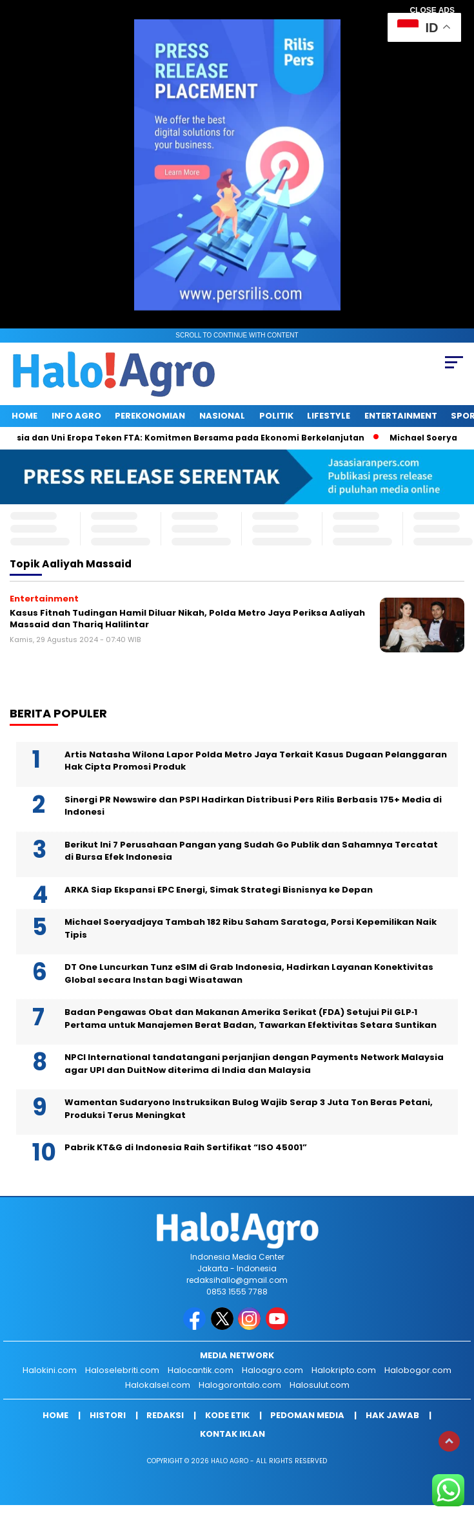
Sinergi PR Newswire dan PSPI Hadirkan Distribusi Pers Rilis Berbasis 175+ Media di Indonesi (253, 806)
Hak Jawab (392, 1415)
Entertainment (400, 416)
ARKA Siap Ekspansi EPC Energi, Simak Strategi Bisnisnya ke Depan (218, 890)
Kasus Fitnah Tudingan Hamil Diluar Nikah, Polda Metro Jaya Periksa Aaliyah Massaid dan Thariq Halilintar (187, 618)
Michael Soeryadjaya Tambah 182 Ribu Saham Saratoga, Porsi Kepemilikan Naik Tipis (250, 928)
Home (24, 416)
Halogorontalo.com (240, 1385)
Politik (276, 416)
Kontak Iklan (232, 1434)
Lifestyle (328, 416)
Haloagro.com (272, 1370)
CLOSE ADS (432, 10)
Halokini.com (50, 1370)
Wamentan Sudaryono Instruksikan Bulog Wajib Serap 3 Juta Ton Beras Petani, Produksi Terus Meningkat (248, 1108)
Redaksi (165, 1415)
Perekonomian (150, 416)
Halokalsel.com (157, 1385)
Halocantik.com (200, 1370)
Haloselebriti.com (122, 1370)
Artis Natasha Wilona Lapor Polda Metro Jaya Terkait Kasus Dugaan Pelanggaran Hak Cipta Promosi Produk (255, 760)
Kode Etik (227, 1415)
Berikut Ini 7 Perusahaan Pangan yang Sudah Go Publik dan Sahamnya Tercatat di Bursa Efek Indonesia (251, 851)
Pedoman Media (307, 1415)
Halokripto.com (343, 1370)
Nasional (222, 416)
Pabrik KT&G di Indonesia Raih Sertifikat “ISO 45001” (185, 1147)
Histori (108, 1415)
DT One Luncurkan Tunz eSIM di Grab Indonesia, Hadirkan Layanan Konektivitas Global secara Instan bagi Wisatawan (248, 973)
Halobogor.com (417, 1370)
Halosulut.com (320, 1385)
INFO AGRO (76, 416)
